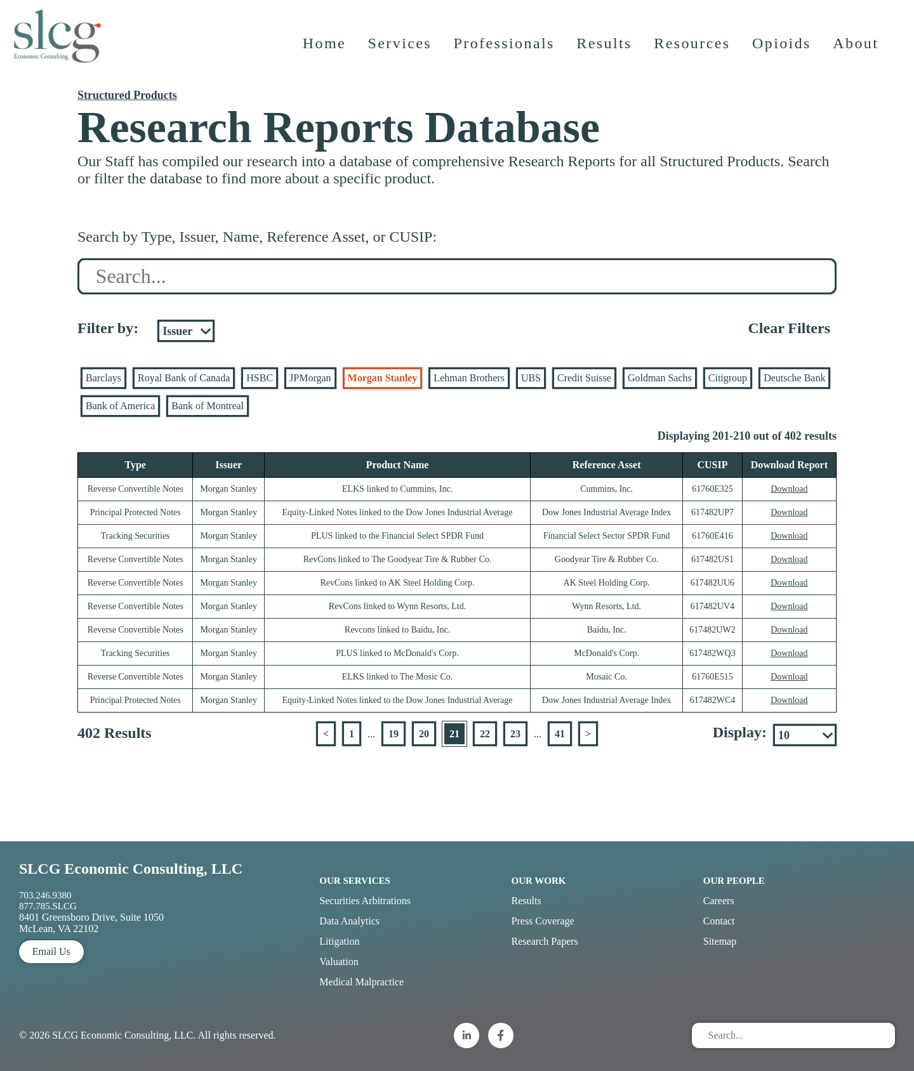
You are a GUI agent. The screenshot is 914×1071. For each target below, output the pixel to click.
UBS (531, 377)
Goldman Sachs (660, 377)
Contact (719, 921)
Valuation (338, 961)
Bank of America (120, 405)
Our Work (539, 881)
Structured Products (127, 95)
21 (454, 733)
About (857, 54)
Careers (718, 900)
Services (401, 54)
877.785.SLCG (48, 906)
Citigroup (727, 377)
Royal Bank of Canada (184, 377)
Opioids (783, 54)
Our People (734, 881)
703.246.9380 (45, 895)
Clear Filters (789, 328)
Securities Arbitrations (365, 900)
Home (325, 54)
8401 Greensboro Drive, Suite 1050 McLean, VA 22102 (91, 923)
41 (560, 733)
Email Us (51, 951)
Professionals (505, 54)
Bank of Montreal (207, 405)
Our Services (354, 881)
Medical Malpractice (361, 981)
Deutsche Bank (794, 377)
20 (424, 733)
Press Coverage (543, 921)
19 (393, 733)
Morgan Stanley (383, 377)
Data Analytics (349, 921)
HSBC (259, 377)
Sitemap (719, 941)
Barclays (103, 377)
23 (515, 733)
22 (485, 733)
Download (789, 489)
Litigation (339, 941)
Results (605, 54)
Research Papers (545, 941)
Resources (694, 54)
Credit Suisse (584, 377)
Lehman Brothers (469, 377)
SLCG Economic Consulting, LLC (130, 868)
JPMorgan (310, 377)
